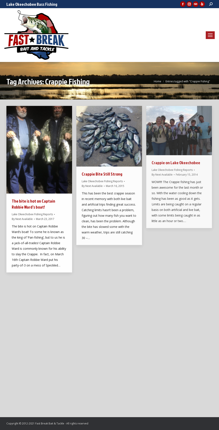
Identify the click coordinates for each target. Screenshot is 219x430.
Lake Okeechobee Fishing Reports (32, 214)
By (22, 219)
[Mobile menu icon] (210, 35)
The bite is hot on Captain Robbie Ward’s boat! (33, 204)
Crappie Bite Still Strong (102, 174)
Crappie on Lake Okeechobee (176, 162)
